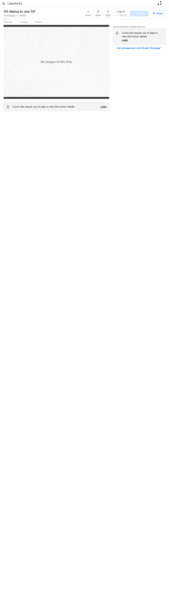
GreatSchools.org (50, 227)
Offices (7, 425)
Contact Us (10, 420)
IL (15, 124)
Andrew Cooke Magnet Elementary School (44, 216)
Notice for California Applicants (113, 420)
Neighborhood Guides (56, 458)
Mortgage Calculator (56, 434)
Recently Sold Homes (56, 492)
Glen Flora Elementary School (37, 194)
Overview (8, 22)
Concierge (50, 391)
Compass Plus (52, 444)
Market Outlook (53, 410)
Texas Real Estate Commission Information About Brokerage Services (118, 488)
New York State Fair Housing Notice (103, 496)
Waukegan (38, 124)
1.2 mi (154, 216)
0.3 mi (154, 194)
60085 (22, 15)
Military (49, 477)
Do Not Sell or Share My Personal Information (110, 413)
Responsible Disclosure (125, 416)
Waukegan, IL (11, 15)
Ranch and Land (54, 482)
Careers (8, 415)
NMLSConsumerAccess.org (136, 513)
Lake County (25, 124)
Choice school (102, 216)
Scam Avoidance (103, 416)
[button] (3, 3)
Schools (38, 22)
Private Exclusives (54, 396)
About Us (9, 391)
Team (6, 396)
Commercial (51, 468)
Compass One (52, 415)
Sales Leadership (13, 400)
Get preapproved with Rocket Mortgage (139, 48)
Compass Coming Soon (57, 400)
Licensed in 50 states (97, 516)
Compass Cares (53, 449)
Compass (8, 124)
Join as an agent (13, 410)
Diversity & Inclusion (55, 453)
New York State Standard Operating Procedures (108, 499)
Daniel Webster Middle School (38, 201)
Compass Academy (55, 439)
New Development (55, 463)
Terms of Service (144, 413)
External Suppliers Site (56, 487)
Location (24, 22)
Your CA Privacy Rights (110, 424)
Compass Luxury (54, 425)
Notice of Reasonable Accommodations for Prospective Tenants (116, 502)
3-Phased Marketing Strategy (60, 405)
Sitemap (49, 497)
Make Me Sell (52, 420)
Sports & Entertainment (57, 473)
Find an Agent (52, 429)
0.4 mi (154, 201)
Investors (8, 405)
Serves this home (104, 194)
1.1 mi (153, 208)
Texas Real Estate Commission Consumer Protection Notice (114, 491)
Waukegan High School (34, 208)
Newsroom (9, 429)
